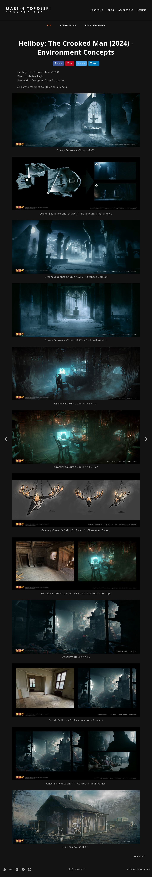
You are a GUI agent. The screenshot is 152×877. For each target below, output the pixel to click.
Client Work (68, 25)
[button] (139, 856)
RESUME (141, 10)
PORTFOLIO (97, 10)
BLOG (111, 10)
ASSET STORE (125, 10)
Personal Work (95, 25)
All (49, 25)
